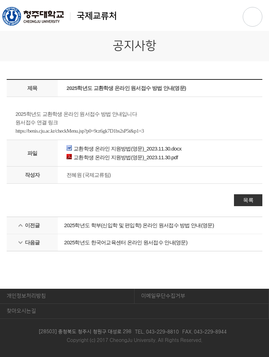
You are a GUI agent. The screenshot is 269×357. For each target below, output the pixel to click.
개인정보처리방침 (26, 296)
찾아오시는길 (21, 311)
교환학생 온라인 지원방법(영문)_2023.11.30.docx (124, 149)
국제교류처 (59, 16)
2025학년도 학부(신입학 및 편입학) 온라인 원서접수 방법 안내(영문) (139, 225)
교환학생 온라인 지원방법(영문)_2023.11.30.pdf (122, 157)
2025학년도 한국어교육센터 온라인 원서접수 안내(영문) (125, 242)
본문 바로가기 (134, 0)
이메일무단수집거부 (163, 296)
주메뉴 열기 (252, 17)
